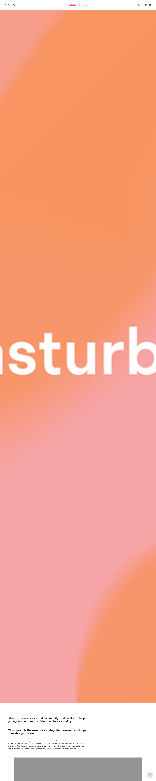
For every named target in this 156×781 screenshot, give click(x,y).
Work (7, 5)
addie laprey (78, 5)
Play (15, 5)
